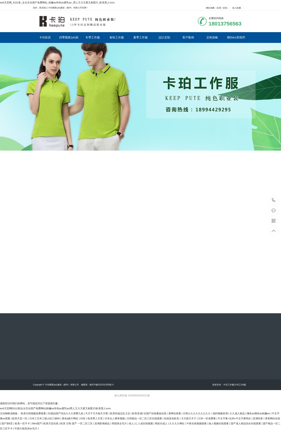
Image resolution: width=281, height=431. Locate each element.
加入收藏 (236, 8)
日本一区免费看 (207, 418)
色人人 (132, 423)
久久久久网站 (177, 423)
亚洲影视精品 (102, 423)
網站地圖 (210, 8)
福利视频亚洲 (220, 413)
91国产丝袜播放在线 (155, 413)
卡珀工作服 (228, 384)
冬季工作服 (95, 37)
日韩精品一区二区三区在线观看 (145, 418)
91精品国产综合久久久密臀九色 (66, 413)
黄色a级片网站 (70, 418)
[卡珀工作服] (240, 384)
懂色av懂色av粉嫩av (258, 413)
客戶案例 (191, 37)
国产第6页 (7, 423)
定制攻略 (215, 37)
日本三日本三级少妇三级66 (44, 418)
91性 (83, 418)
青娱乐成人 (161, 423)
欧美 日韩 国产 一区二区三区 (76, 423)
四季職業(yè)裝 (70, 37)
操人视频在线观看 (219, 423)
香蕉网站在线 (272, 418)
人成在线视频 (146, 423)
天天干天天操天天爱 (97, 413)
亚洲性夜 (258, 418)
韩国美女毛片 (120, 423)
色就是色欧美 (172, 418)
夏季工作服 (143, 37)
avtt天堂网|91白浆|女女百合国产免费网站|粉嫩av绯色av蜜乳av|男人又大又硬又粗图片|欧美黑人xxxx (55, 408)
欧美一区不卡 (23, 423)
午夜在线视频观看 (197, 423)
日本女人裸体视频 (115, 418)
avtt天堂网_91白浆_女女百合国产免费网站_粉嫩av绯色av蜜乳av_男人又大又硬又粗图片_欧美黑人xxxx (57, 2)
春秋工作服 (119, 37)
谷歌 (225, 8)
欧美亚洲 (137, 413)
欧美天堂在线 (51, 423)
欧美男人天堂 (95, 418)
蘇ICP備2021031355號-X (102, 384)
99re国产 (37, 423)
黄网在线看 (175, 413)
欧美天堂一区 (20, 418)
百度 (219, 8)
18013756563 (273, 200)
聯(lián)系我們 (236, 37)
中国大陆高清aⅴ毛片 (26, 428)
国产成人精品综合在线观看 (246, 423)
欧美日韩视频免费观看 (34, 413)
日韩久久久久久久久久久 (197, 413)
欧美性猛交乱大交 (120, 413)
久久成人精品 (238, 413)
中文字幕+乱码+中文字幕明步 (234, 418)
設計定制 (167, 37)
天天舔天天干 (189, 418)
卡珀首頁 (48, 37)
